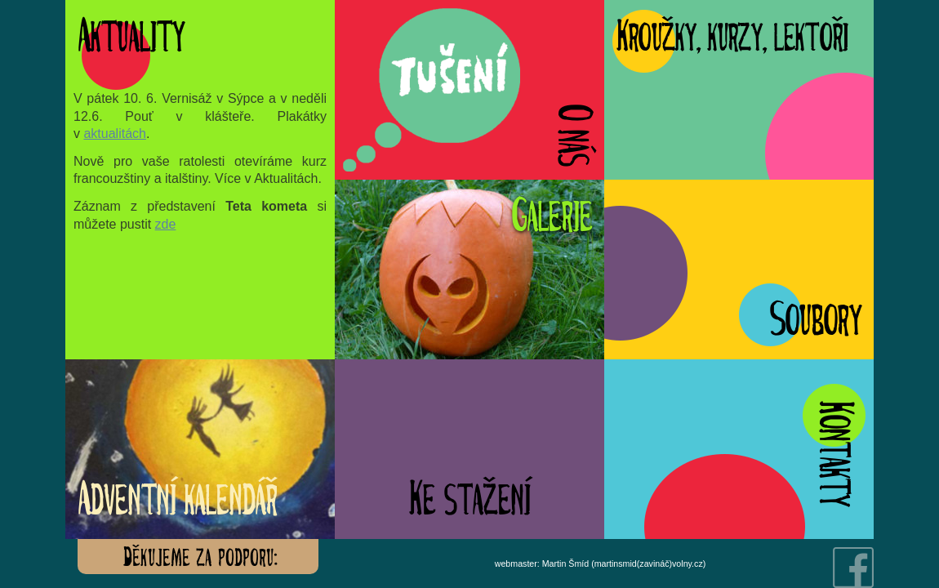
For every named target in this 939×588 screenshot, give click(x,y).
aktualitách (114, 133)
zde (165, 224)
